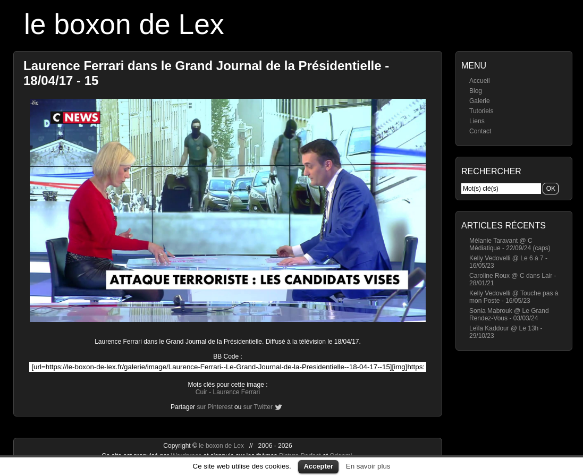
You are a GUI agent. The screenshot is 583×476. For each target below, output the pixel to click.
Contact (480, 131)
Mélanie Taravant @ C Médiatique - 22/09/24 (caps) (510, 244)
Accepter (318, 466)
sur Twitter (258, 407)
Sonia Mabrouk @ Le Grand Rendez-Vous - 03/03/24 (509, 314)
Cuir (201, 392)
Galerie (479, 101)
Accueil (479, 80)
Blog (475, 91)
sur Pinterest (214, 407)
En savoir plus (368, 466)
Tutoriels (481, 111)
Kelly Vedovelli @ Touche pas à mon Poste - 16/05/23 (513, 297)
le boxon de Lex (124, 24)
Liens (477, 121)
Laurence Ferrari (236, 392)
